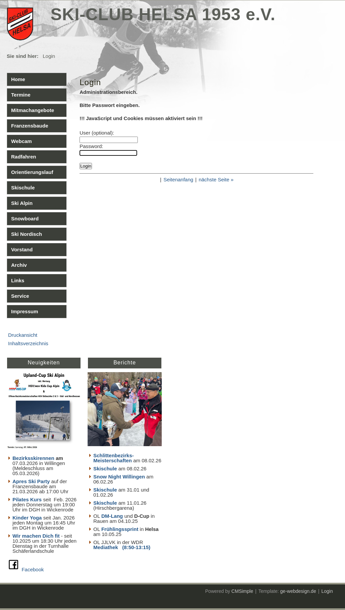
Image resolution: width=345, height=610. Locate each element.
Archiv (19, 265)
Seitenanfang (178, 179)
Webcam (21, 141)
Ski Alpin (22, 203)
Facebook (33, 569)
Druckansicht (22, 335)
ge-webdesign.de (298, 591)
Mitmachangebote (32, 110)
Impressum (24, 311)
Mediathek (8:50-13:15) (121, 547)
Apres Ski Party (31, 481)
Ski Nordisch (26, 234)
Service (20, 296)
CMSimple (242, 591)
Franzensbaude (29, 126)
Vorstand (22, 249)
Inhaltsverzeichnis (28, 343)
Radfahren (23, 156)
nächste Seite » (216, 179)
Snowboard (25, 218)
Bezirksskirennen (33, 458)
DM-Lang (112, 516)
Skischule (23, 187)
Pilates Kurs (27, 499)
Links (17, 280)
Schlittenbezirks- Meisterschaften (113, 458)
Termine (20, 95)
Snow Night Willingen (119, 476)
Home (18, 79)
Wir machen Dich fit (36, 536)
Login (327, 591)
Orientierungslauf (32, 172)
